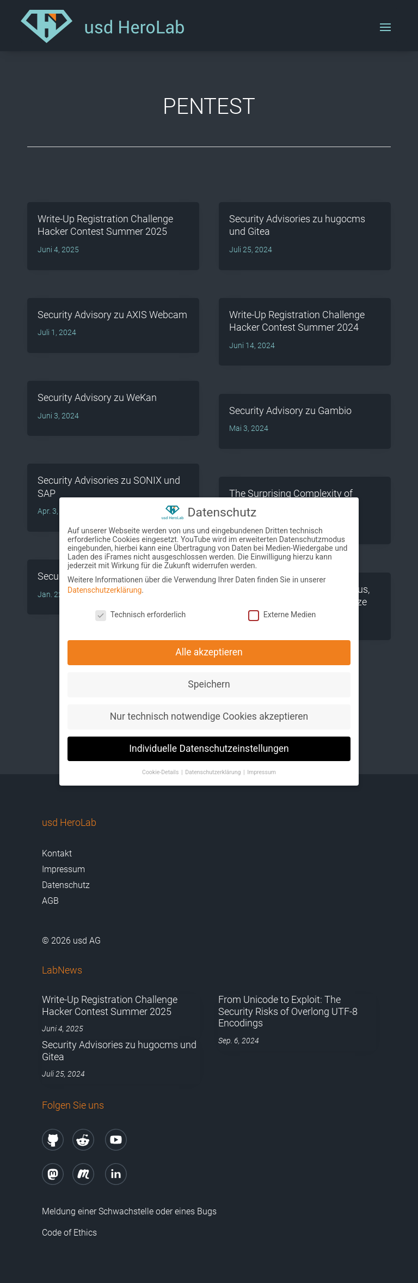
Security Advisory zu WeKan (97, 397)
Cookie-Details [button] (161, 770)
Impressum (63, 869)
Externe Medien (282, 613)
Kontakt (57, 853)
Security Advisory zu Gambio (290, 410)
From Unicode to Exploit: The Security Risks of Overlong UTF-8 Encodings (288, 1011)
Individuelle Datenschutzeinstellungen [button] (208, 746)
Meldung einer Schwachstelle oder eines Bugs (129, 1211)
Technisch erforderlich (140, 613)
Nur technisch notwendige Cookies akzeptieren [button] (209, 714)
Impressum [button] (261, 770)
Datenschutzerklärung (104, 588)
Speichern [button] (209, 682)
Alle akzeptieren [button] (209, 650)
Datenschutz (66, 885)
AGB (50, 901)
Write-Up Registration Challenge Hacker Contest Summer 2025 (109, 1005)
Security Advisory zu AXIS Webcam (112, 314)
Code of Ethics (70, 1232)
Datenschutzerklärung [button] (213, 770)
